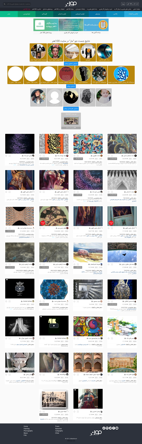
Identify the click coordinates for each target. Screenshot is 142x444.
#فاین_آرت (128, 199)
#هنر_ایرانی (118, 272)
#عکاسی (113, 272)
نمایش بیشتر (71, 86)
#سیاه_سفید (122, 199)
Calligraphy (59, 431)
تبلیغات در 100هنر (59, 9)
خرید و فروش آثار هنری (105, 9)
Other (57, 433)
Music (26, 433)
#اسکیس (123, 344)
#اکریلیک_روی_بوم (93, 201)
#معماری (134, 201)
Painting (26, 429)
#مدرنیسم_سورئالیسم (83, 344)
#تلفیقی (23, 381)
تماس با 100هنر (36, 9)
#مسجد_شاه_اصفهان (126, 272)
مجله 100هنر (70, 9)
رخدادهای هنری (92, 9)
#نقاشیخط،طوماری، (131, 309)
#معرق (18, 381)
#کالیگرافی (21, 237)
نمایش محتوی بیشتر (71, 63)
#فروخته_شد (127, 237)
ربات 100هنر (26, 9)
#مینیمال (117, 199)
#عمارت (123, 381)
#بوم (53, 199)
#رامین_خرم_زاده (30, 165)
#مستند (93, 381)
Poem (57, 426)
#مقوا (94, 272)
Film (25, 435)
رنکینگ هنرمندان (80, 9)
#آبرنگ (100, 272)
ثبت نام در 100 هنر (132, 4)
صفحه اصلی (136, 9)
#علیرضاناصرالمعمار (97, 273)
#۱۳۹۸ (83, 272)
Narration (58, 429)
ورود (123, 4)
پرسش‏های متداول (47, 9)
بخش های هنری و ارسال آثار (122, 9)
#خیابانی (112, 199)
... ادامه (53, 165)
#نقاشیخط (65, 163)
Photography (28, 431)
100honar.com (71, 441)
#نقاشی (66, 199)
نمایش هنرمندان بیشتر (71, 108)
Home (26, 426)
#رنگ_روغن (60, 199)
